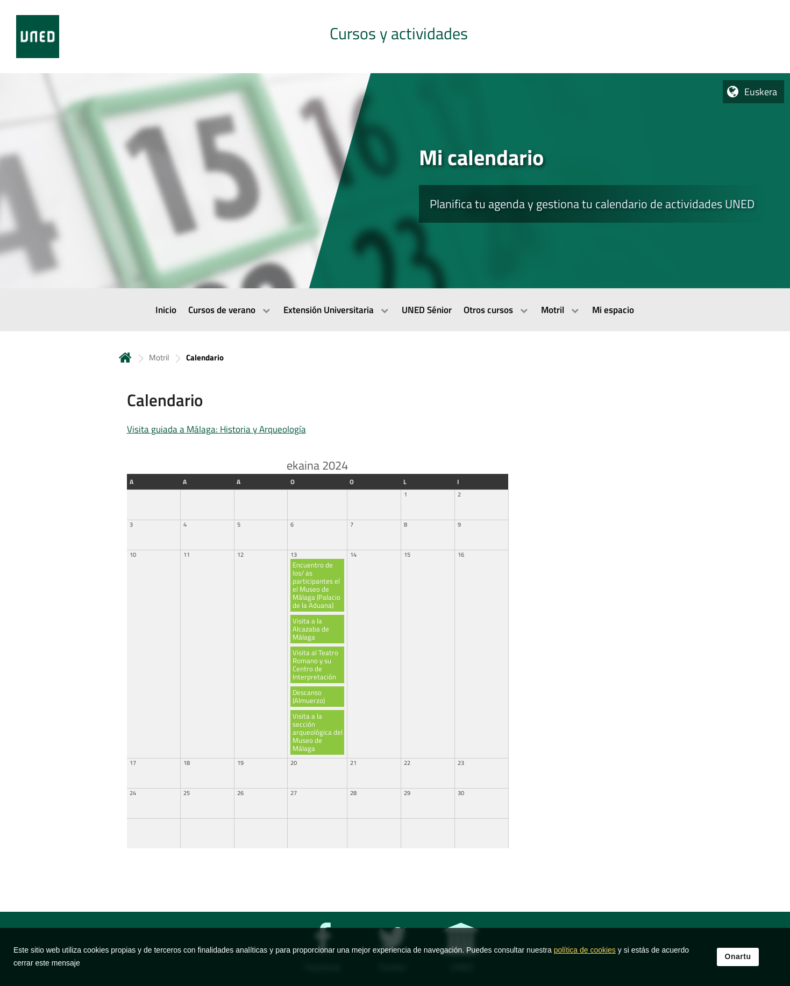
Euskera (760, 91)
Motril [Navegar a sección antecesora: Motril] (159, 357)
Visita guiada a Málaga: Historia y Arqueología (216, 429)
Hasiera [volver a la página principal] (125, 357)
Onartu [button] (738, 974)
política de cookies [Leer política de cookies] (585, 967)
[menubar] (395, 310)
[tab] (395, 36)
